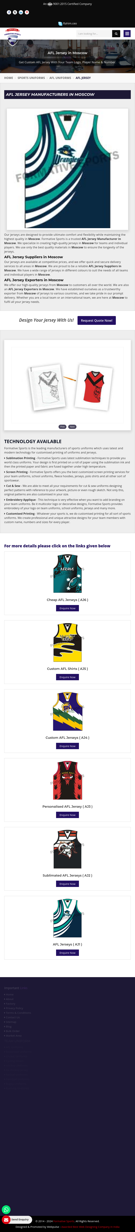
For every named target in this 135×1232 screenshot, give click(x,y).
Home (8, 78)
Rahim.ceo (67, 23)
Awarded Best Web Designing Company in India (90, 1226)
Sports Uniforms (31, 78)
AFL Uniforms (60, 78)
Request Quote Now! (96, 320)
